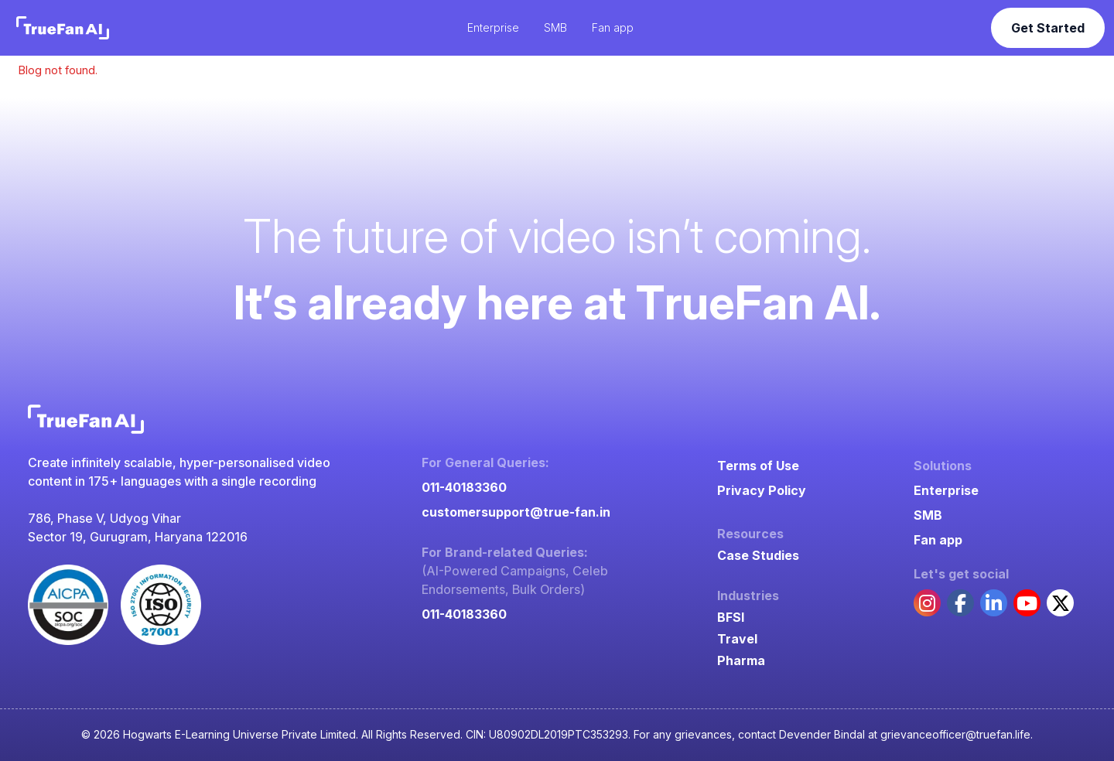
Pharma (741, 660)
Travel (737, 639)
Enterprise (946, 490)
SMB (928, 515)
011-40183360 (464, 487)
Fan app (938, 540)
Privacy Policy (761, 490)
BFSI (730, 617)
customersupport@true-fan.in (516, 512)
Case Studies (758, 555)
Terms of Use (758, 465)
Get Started (1048, 28)
